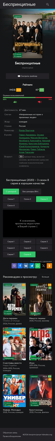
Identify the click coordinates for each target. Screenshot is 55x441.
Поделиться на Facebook (20, 265)
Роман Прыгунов (26, 130)
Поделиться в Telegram (31, 265)
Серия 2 (27, 241)
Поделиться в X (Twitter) (43, 265)
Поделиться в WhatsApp (37, 265)
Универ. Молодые (12, 410)
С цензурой (11, 191)
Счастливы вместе (12, 363)
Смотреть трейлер (29, 76)
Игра (31, 363)
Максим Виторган (39, 138)
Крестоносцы (36, 410)
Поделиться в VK (26, 265)
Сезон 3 (44, 199)
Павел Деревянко (27, 135)
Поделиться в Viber (14, 265)
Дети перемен (10, 318)
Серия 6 (44, 248)
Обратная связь (10, 433)
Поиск (47, 4)
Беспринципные (19, 4)
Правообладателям (12, 436)
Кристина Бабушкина (39, 143)
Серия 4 (11, 248)
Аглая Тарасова (26, 152)
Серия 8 (27, 254)
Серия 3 (44, 241)
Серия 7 (10, 254)
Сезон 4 (11, 205)
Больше (45, 277)
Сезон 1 (11, 199)
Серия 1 (10, 241)
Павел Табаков (38, 149)
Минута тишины (37, 318)
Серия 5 (27, 248)
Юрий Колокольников (29, 146)
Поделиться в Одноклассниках (49, 265)
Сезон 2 (27, 199)
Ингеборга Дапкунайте (30, 140)
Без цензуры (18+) (30, 191)
